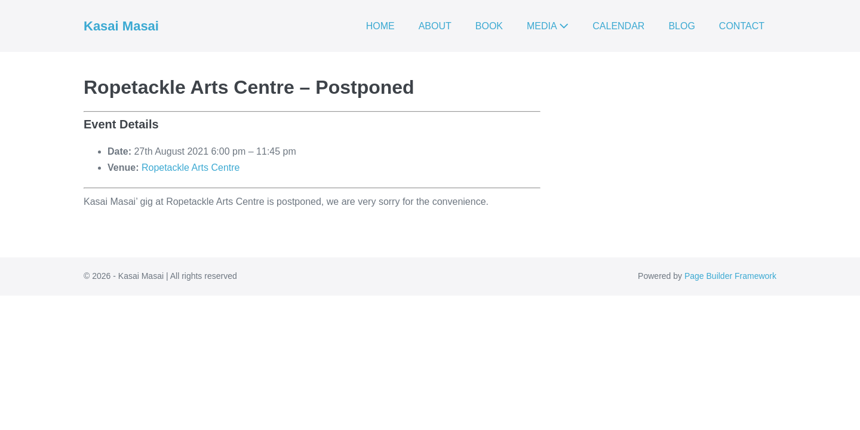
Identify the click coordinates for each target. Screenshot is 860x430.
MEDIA (548, 26)
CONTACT (741, 26)
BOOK (489, 26)
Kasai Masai (121, 26)
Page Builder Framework (730, 276)
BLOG (681, 26)
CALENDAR (618, 26)
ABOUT (435, 26)
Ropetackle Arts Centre (191, 167)
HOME (380, 26)
